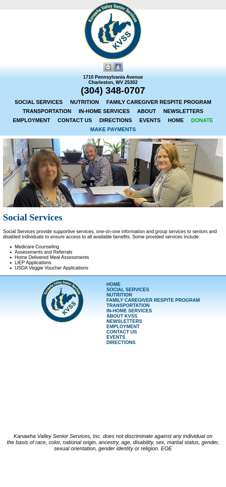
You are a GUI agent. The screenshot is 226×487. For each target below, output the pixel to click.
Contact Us (75, 120)
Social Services (39, 102)
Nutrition (84, 102)
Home (176, 120)
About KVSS (122, 316)
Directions (115, 120)
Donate (202, 120)
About (146, 111)
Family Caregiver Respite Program (158, 102)
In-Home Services (104, 111)
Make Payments (113, 129)
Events (150, 120)
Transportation (47, 111)
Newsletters (183, 111)
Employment (31, 120)
